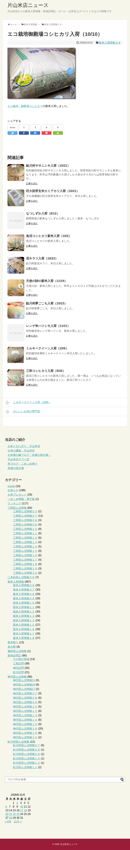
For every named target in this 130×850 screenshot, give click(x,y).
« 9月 (8, 821)
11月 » (18, 821)
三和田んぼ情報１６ (25, 555)
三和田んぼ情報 (17, 507)
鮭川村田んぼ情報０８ (26, 749)
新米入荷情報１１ (24, 607)
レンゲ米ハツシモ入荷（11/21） (48, 326)
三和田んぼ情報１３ (25, 542)
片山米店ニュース (28, 5)
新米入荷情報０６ (24, 585)
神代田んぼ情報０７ (25, 693)
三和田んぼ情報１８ (25, 564)
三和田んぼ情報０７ (25, 515)
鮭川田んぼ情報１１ (25, 767)
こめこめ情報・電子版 (21, 499)
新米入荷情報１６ (24, 629)
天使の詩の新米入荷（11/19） (46, 281)
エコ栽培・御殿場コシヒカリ (25, 106)
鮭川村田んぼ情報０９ (26, 754)
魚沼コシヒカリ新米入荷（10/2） (49, 236)
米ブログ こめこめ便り (22, 463)
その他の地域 (21, 659)
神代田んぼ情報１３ (25, 715)
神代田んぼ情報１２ (25, 711)
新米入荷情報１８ (24, 638)
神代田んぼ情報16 (24, 684)
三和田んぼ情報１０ (25, 529)
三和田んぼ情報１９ (25, 568)
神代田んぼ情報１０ (25, 706)
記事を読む (32, 183)
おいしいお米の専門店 (22, 411)
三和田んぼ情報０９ (25, 524)
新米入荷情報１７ (24, 633)
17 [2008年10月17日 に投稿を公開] (21, 810)
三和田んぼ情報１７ (25, 559)
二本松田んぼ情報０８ (21, 577)
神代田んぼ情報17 (24, 689)
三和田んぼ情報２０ (25, 572)
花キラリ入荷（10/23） (42, 258)
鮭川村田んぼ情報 (18, 741)
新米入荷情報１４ (24, 620)
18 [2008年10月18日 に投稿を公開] (25, 810)
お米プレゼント (17, 494)
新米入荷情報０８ (110, 42)
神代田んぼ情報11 (24, 680)
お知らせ (13, 490)
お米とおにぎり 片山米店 (24, 446)
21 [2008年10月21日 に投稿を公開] (10, 814)
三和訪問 (18, 663)
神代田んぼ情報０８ (25, 697)
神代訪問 (18, 667)
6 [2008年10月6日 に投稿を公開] (6, 806)
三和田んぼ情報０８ (25, 520)
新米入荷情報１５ (24, 624)
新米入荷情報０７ (24, 589)
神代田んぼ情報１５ (25, 724)
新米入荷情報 (16, 581)
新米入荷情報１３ (24, 616)
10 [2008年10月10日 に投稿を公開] (21, 806)
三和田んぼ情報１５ (25, 550)
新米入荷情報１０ (24, 602)
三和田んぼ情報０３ (25, 511)
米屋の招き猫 (16, 468)
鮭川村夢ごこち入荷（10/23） (46, 303)
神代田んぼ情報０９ (25, 702)
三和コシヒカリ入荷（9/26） (46, 371)
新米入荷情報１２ (24, 611)
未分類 (12, 646)
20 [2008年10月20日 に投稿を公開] (6, 814)
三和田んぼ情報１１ (25, 533)
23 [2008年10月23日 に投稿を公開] (17, 814)
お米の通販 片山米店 (21, 450)
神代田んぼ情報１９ (25, 733)
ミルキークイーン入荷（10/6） (47, 348)
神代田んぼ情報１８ (25, 728)
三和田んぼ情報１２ (25, 537)
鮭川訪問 (18, 672)
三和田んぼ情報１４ (25, 546)
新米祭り (13, 642)
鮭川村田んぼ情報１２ (26, 762)
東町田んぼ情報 (17, 651)
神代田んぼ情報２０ (25, 737)
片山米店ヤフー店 (18, 459)
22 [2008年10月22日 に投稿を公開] (14, 814)
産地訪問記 (14, 655)
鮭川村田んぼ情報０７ (26, 745)
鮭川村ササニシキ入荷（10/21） (48, 165)
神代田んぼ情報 (17, 676)
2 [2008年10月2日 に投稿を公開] (17, 802)
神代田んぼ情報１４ (25, 719)
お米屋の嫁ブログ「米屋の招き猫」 (29, 454)
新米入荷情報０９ (24, 598)
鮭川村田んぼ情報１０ (26, 758)
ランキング (14, 503)
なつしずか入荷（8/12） (42, 213)
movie (11, 486)
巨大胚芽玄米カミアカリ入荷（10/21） (52, 191)
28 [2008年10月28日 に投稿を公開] (10, 817)
